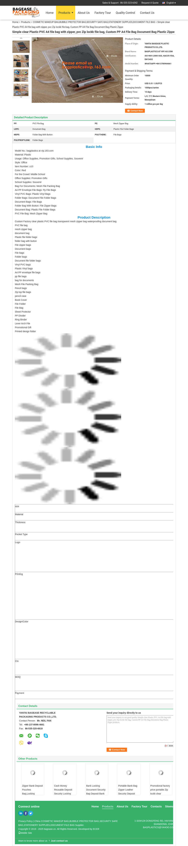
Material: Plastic (23, 154)
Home (49, 12)
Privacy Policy (25, 821)
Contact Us (147, 12)
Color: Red (20, 170)
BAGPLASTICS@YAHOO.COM (159, 827)
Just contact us (59, 840)
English (171, 2)
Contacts (156, 806)
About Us (84, 12)
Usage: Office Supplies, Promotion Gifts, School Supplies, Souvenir (49, 158)
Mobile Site (25, 833)
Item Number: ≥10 (24, 166)
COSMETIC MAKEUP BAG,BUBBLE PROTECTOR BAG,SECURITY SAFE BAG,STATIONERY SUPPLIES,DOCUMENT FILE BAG (94, 22)
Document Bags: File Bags (28, 201)
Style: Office (21, 162)
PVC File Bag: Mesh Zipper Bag (31, 213)
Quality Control (125, 12)
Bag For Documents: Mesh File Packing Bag (37, 186)
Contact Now (136, 110)
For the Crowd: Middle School (30, 174)
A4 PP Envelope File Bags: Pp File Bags (35, 190)
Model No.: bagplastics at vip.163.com (34, 150)
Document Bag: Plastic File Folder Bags (35, 209)
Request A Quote (149, 2)
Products (64, 12)
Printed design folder (25, 331)
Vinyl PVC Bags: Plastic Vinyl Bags (32, 194)
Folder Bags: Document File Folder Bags (35, 198)
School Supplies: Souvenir (28, 182)
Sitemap (170, 806)
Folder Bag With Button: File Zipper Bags (35, 205)
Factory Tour (102, 12)
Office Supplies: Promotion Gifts (31, 178)
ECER (96, 829)
